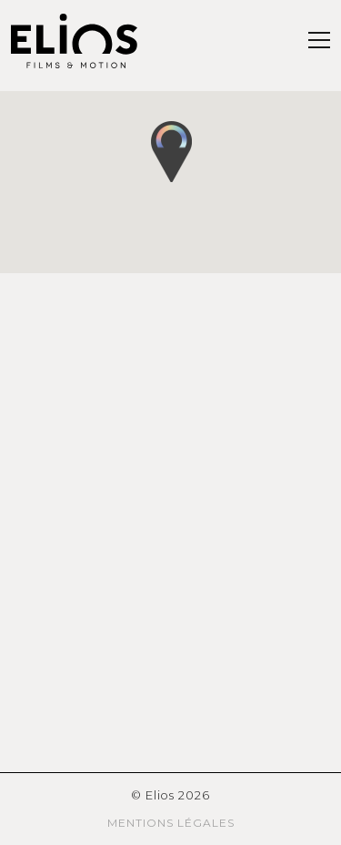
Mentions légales (171, 823)
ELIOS (74, 41)
